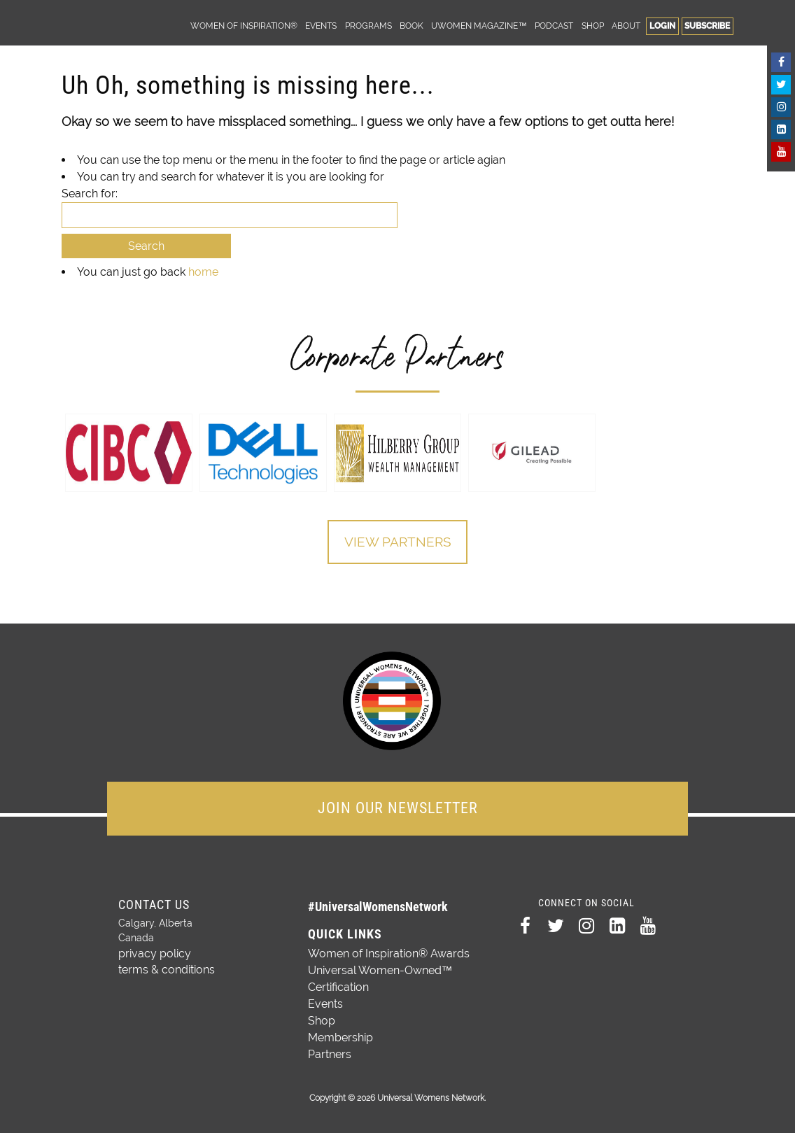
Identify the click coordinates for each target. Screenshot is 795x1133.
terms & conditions (161, 964)
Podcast (554, 25)
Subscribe (707, 25)
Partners (329, 1051)
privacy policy (150, 949)
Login (662, 25)
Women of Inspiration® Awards (389, 950)
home (203, 272)
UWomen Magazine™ (478, 25)
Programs (368, 25)
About (626, 25)
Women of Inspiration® (243, 25)
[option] (128, 453)
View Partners (397, 542)
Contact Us (154, 901)
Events (321, 25)
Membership (340, 1034)
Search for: (90, 193)
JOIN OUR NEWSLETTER (398, 805)
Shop (593, 25)
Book (411, 25)
